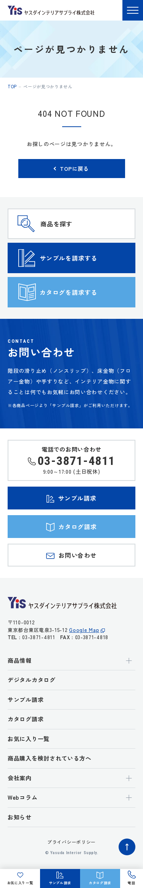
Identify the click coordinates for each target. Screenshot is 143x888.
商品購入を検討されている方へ (50, 758)
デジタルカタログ (32, 680)
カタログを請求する (68, 292)
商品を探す (56, 223)
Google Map (84, 629)
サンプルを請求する (68, 258)
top (12, 86)
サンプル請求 (25, 699)
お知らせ (20, 817)
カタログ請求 (25, 719)
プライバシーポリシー (71, 842)
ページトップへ (127, 847)
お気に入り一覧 (29, 739)
